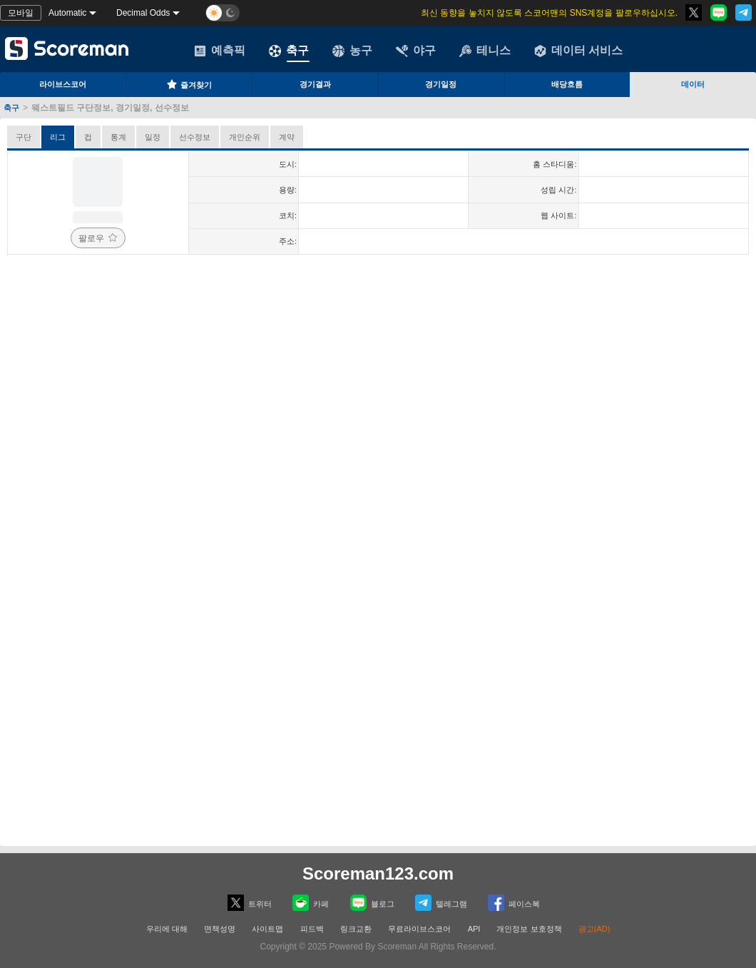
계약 (287, 137)
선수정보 (194, 137)
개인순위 (244, 137)
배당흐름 (567, 84)
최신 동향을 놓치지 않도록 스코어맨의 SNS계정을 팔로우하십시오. (549, 13)
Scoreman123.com (378, 873)
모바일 (21, 13)
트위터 (250, 903)
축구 (289, 50)
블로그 (372, 903)
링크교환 (356, 928)
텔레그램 (441, 903)
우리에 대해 (167, 928)
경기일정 (440, 84)
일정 (152, 137)
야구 (416, 50)
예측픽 (219, 50)
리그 (58, 137)
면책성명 (219, 928)
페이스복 (514, 903)
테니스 (485, 50)
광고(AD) (594, 928)
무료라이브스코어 (419, 928)
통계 (118, 137)
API (475, 928)
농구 (352, 50)
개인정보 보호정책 (528, 928)
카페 (310, 903)
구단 (23, 137)
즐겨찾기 (189, 84)
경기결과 (315, 84)
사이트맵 (267, 928)
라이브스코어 (62, 84)
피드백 (312, 928)
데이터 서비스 (578, 50)
